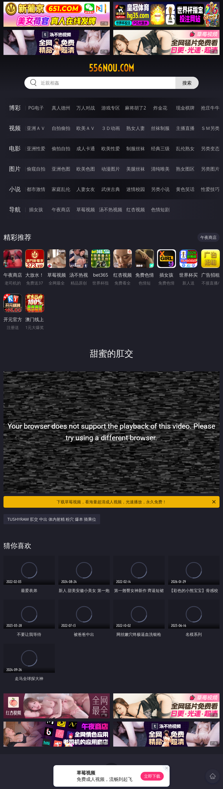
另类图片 (210, 169)
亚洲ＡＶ (36, 128)
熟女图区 (185, 169)
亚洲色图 (61, 169)
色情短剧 (160, 209)
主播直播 (185, 128)
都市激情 (36, 189)
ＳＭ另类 (210, 128)
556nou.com (111, 68)
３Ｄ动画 (110, 128)
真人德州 (61, 108)
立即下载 (152, 776)
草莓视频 (85, 209)
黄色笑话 (185, 189)
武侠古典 (110, 189)
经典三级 (160, 148)
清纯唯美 (160, 169)
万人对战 (85, 108)
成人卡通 (85, 148)
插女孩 (36, 209)
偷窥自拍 (36, 169)
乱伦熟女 (185, 148)
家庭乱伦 (61, 189)
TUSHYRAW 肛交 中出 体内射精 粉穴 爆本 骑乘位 (52, 519)
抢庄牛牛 (210, 108)
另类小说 (160, 189)
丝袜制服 (160, 128)
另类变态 (210, 148)
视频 (15, 128)
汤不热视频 (110, 209)
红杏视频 (135, 209)
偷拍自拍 (61, 148)
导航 (15, 209)
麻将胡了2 (135, 108)
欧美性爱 (110, 148)
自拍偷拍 (61, 128)
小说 (15, 189)
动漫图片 (110, 169)
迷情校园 (135, 189)
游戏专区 (110, 108)
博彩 (15, 108)
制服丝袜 (135, 148)
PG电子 (36, 108)
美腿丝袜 (135, 169)
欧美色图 (85, 169)
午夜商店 (61, 209)
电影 (15, 148)
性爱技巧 (210, 189)
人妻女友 (85, 189)
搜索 (187, 83)
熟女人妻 (135, 128)
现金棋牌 (185, 108)
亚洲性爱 (36, 148)
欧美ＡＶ (85, 128)
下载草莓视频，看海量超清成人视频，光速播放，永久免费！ (137, 501)
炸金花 (160, 108)
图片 (15, 169)
